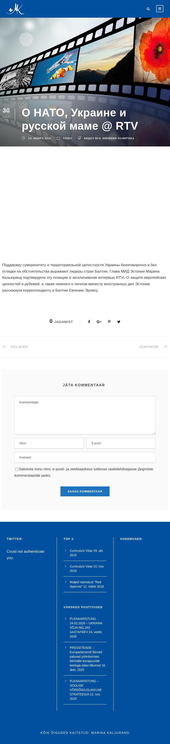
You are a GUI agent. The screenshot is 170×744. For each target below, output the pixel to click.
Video (67, 138)
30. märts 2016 (39, 138)
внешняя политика (118, 138)
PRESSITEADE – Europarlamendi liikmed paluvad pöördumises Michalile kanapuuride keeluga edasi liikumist (86, 656)
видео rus (92, 138)
